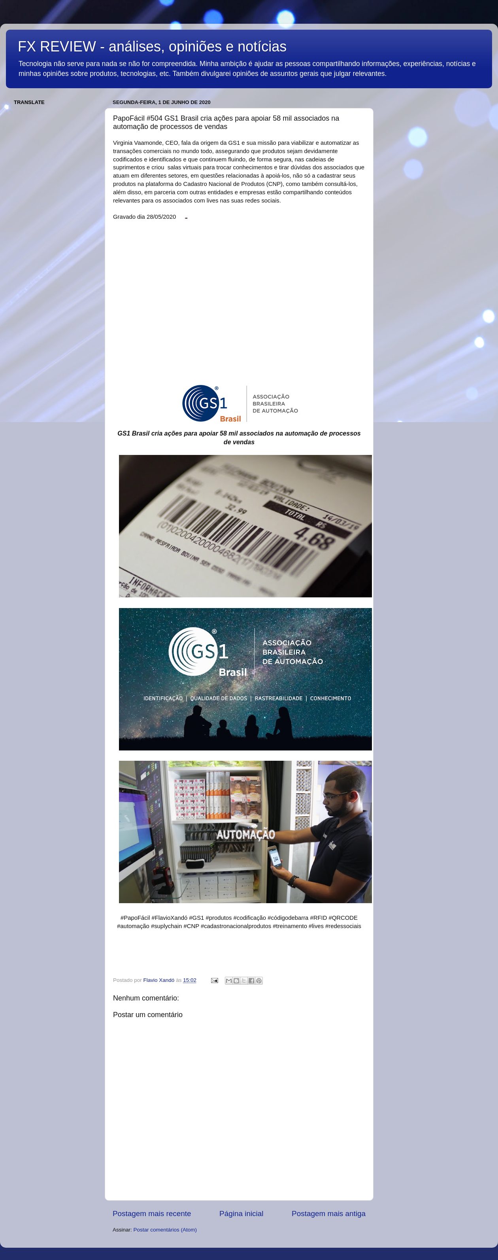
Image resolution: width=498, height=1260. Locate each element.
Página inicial (241, 1213)
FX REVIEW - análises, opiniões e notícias (152, 46)
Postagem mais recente (152, 1213)
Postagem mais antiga (329, 1213)
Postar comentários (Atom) (165, 1230)
